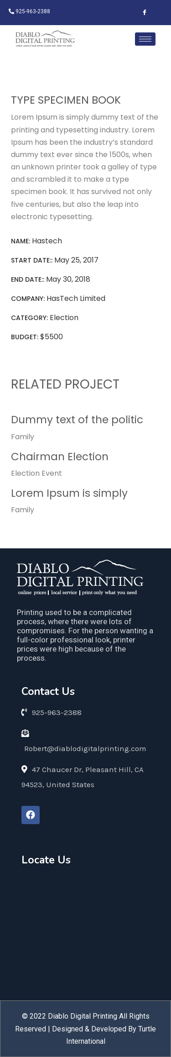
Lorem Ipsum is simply (69, 493)
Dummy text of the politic (77, 419)
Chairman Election (60, 456)
